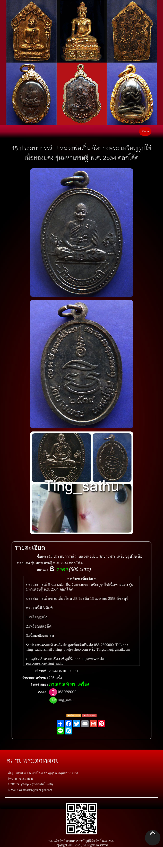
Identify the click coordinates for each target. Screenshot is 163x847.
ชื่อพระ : (42, 556)
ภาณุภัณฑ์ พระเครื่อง (69, 684)
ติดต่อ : (43, 692)
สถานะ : (42, 570)
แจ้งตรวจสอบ (74, 715)
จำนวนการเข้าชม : (35, 678)
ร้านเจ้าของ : (39, 684)
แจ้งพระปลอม (89, 715)
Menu (145, 131)
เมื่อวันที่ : (41, 671)
